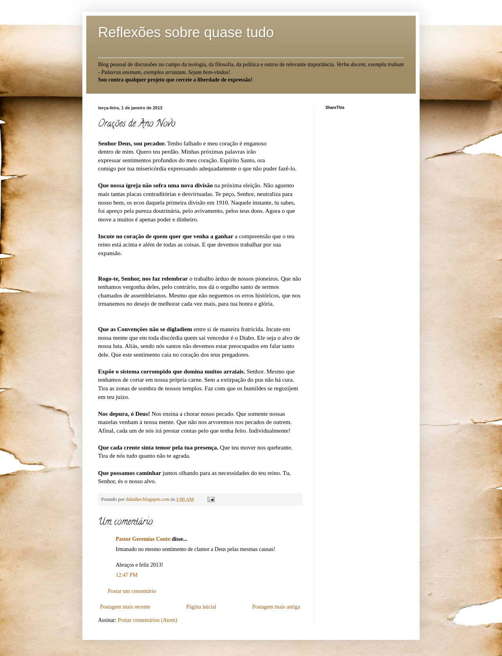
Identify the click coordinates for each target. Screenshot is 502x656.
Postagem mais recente (125, 607)
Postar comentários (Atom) (147, 620)
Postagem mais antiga (276, 607)
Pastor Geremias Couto (143, 539)
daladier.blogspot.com (148, 499)
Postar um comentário (132, 591)
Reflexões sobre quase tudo (186, 32)
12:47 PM (127, 575)
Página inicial (201, 607)
